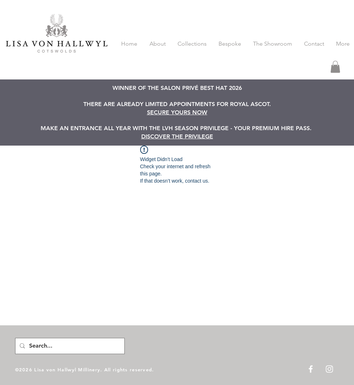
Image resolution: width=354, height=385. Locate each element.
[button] (335, 67)
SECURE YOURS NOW (177, 112)
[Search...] (69, 346)
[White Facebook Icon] (311, 369)
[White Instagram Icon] (329, 369)
